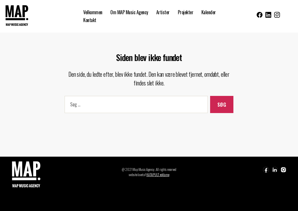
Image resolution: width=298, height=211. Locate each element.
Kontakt (89, 20)
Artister (163, 12)
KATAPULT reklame (157, 174)
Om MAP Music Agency (129, 12)
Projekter (186, 12)
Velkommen (92, 12)
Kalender (208, 12)
